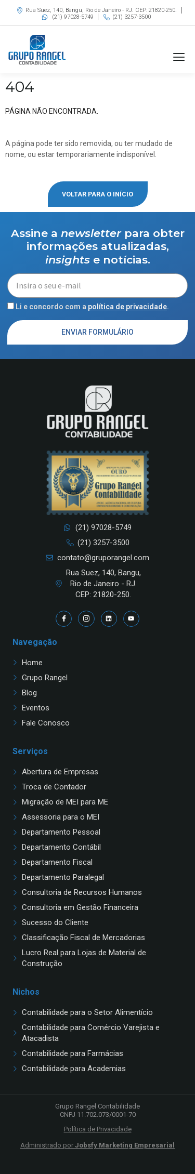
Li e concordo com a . (92, 306)
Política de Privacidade (98, 1129)
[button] (178, 56)
